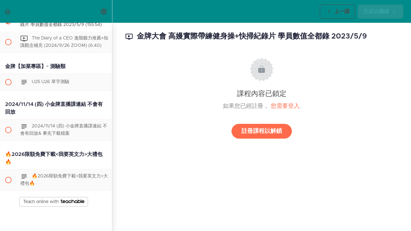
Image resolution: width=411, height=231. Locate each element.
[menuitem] (104, 11)
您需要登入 (285, 106)
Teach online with (53, 202)
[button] (8, 11)
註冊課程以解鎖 (261, 131)
